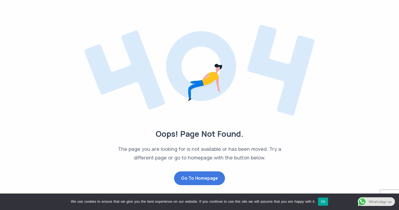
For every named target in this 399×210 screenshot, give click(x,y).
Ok (323, 201)
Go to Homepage (199, 178)
